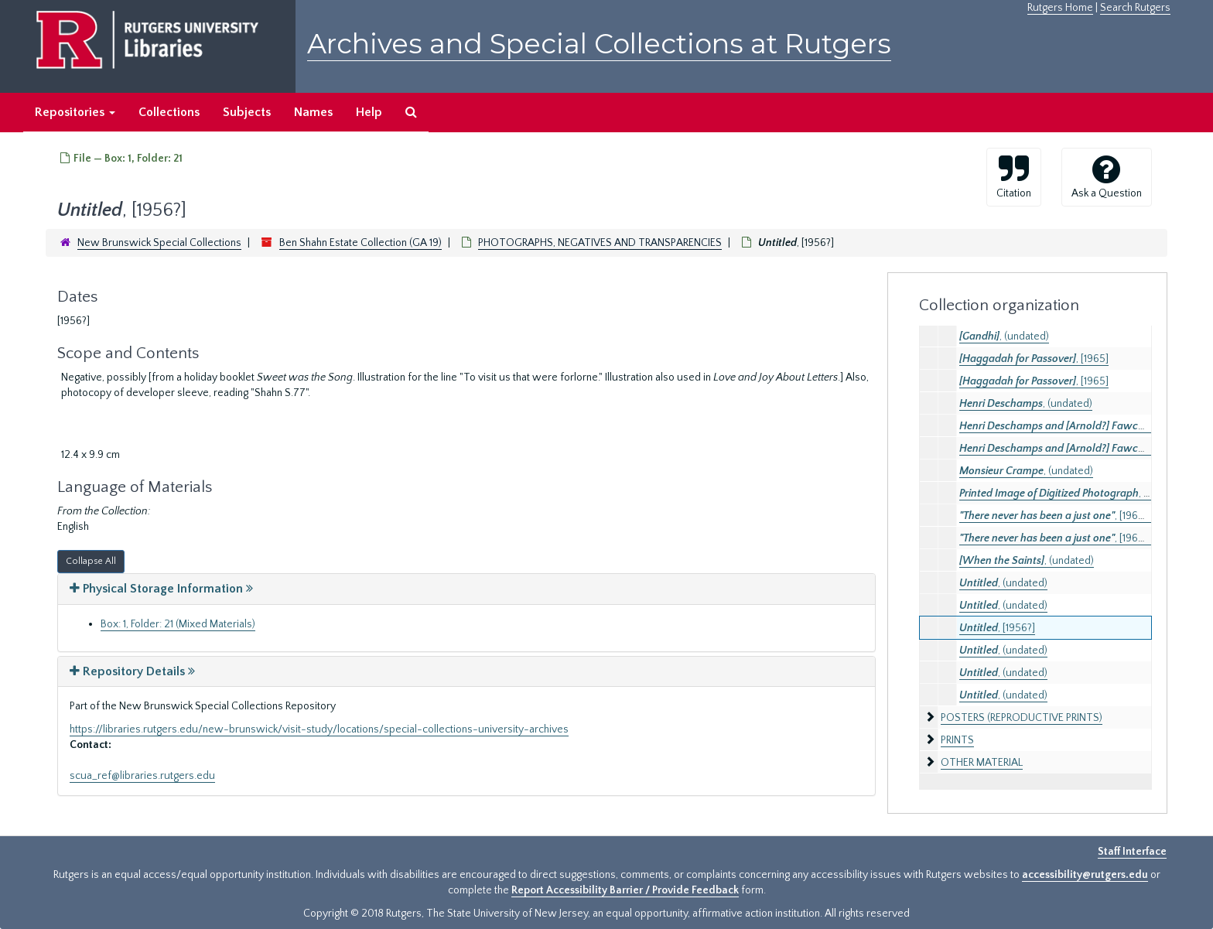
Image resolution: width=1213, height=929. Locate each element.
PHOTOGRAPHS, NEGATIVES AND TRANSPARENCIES (600, 243)
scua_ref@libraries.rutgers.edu (142, 776)
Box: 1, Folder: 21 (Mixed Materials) (178, 624)
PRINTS (957, 740)
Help (369, 112)
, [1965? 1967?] (1070, 516)
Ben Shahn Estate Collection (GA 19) (360, 243)
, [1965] (1034, 359)
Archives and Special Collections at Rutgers (599, 43)
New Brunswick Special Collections (159, 243)
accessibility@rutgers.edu (1085, 875)
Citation (1013, 176)
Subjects (247, 112)
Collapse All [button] (91, 561)
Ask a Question (1106, 176)
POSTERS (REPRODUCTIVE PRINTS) (1021, 718)
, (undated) (1004, 336)
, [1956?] (997, 628)
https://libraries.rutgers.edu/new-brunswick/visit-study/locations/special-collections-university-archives (319, 729)
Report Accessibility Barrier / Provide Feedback (625, 890)
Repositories (75, 112)
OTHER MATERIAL (982, 763)
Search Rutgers (1135, 8)
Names (313, 112)
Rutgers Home (1060, 8)
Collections (169, 112)
